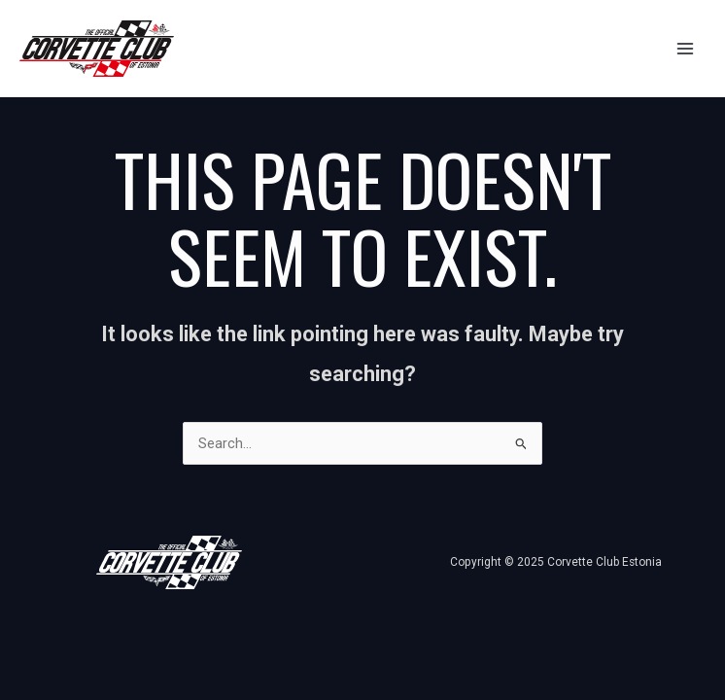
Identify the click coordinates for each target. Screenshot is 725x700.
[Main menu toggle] (685, 48)
